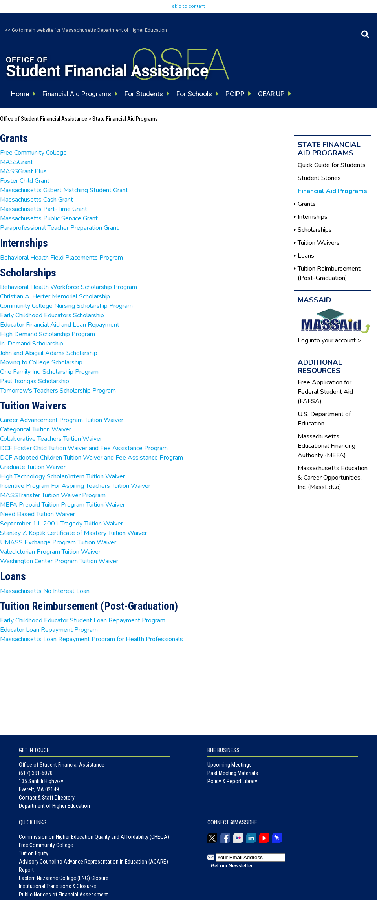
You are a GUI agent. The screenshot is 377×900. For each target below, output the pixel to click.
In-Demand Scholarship (31, 343)
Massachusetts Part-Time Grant (43, 209)
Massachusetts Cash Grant (36, 199)
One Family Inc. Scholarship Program (49, 371)
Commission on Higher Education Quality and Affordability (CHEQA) (94, 837)
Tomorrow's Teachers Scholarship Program (58, 390)
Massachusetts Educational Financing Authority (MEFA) (326, 446)
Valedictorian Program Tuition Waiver (50, 551)
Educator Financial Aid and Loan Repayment (59, 324)
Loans (306, 255)
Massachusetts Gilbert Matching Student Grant (64, 190)
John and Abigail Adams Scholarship (48, 353)
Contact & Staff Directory (47, 798)
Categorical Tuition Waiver (35, 429)
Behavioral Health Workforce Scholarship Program (68, 287)
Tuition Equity (33, 853)
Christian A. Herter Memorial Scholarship (55, 296)
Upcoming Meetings (229, 765)
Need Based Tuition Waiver (37, 514)
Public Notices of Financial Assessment (63, 894)
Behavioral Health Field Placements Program (61, 257)
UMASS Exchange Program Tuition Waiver (58, 542)
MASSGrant (16, 162)
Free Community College (33, 152)
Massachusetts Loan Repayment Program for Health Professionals (91, 639)
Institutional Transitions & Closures (58, 886)
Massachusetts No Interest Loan (45, 591)
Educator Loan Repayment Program (49, 629)
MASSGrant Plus (23, 171)
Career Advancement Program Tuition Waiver (61, 420)
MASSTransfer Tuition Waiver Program (53, 495)
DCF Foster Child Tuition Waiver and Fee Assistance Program (84, 448)
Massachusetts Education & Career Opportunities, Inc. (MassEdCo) (333, 477)
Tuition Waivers (319, 242)
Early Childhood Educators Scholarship (52, 315)
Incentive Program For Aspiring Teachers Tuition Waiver (75, 486)
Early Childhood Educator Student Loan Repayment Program (82, 620)
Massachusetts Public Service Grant (49, 218)
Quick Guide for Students (332, 165)
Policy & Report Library (232, 781)
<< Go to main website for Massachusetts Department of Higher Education (86, 30)
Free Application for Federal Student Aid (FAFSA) (325, 391)
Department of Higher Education (54, 806)
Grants (307, 204)
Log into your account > (329, 340)
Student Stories (319, 178)
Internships (313, 217)
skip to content (188, 6)
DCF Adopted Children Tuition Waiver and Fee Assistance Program (91, 457)
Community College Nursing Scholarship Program (66, 306)
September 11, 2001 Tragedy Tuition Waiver (61, 523)
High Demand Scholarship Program (47, 334)
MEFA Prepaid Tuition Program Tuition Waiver (62, 504)
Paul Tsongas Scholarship (34, 381)
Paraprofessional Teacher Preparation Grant (59, 228)
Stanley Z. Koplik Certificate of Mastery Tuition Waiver (73, 533)
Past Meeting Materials (232, 773)
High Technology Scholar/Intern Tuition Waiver (62, 476)
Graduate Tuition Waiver (33, 467)
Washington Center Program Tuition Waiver (59, 561)
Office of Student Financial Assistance (43, 118)
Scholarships (315, 229)
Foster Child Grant (24, 180)
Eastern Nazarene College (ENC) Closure (63, 878)
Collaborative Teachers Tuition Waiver (51, 439)
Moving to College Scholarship (41, 362)
